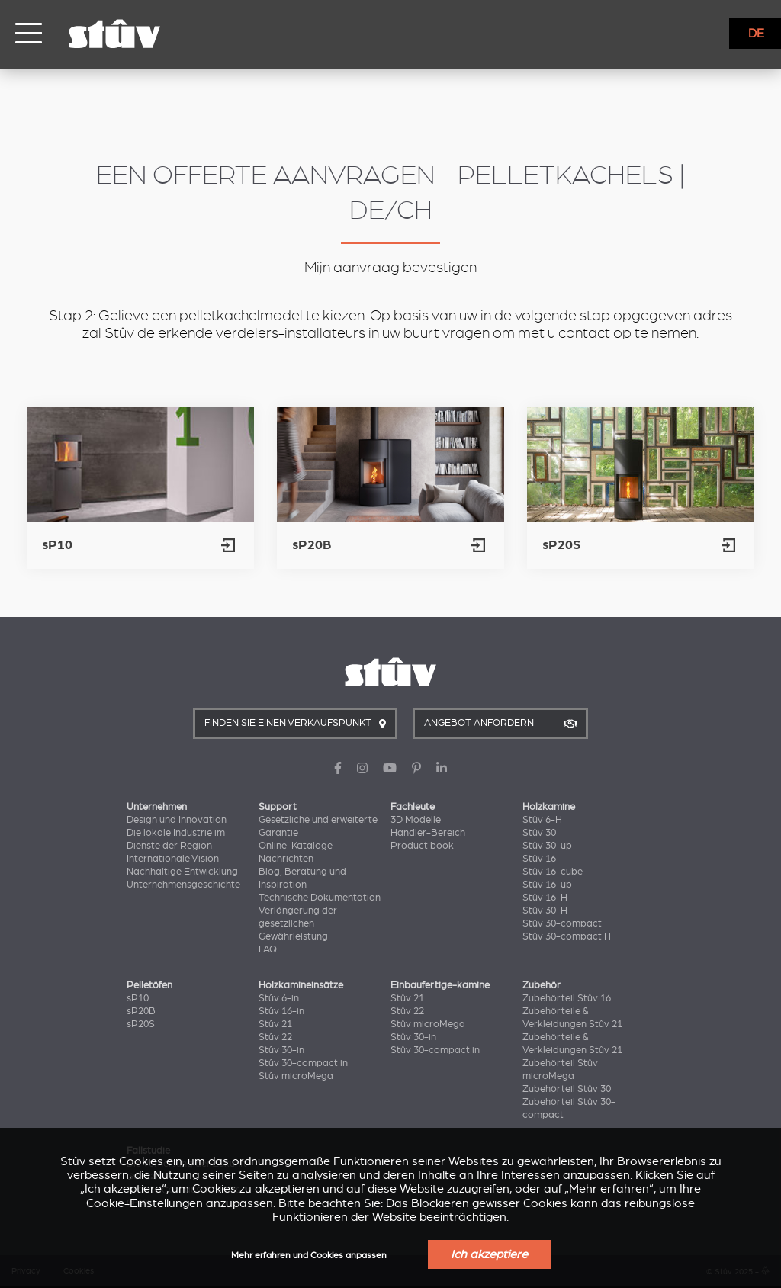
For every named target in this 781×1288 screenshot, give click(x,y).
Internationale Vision (173, 858)
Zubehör (541, 985)
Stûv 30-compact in (303, 1063)
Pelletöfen (149, 985)
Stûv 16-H (544, 897)
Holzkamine (548, 806)
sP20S (141, 1024)
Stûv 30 (539, 832)
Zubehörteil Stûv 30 (566, 1089)
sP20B (141, 1011)
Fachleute (412, 806)
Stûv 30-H (544, 910)
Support (278, 806)
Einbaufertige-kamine (440, 985)
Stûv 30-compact (562, 923)
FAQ (268, 949)
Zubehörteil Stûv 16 (566, 998)
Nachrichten (286, 858)
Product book (422, 845)
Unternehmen (157, 806)
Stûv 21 (275, 1024)
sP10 (138, 998)
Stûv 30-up (547, 845)
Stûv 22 (275, 1037)
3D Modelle (415, 819)
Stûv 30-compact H (566, 936)
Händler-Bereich (427, 832)
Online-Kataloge (296, 845)
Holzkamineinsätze (301, 985)
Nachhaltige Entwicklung (182, 871)
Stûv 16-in (281, 1011)
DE (756, 33)
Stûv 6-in (279, 998)
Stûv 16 (539, 858)
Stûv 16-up (547, 884)
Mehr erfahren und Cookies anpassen (309, 1256)
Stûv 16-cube (552, 871)
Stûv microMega (296, 1076)
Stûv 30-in (281, 1050)
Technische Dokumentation (320, 897)
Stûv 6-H (542, 819)
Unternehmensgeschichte (183, 884)
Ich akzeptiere (489, 1254)
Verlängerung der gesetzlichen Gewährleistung (298, 923)
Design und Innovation (177, 819)
